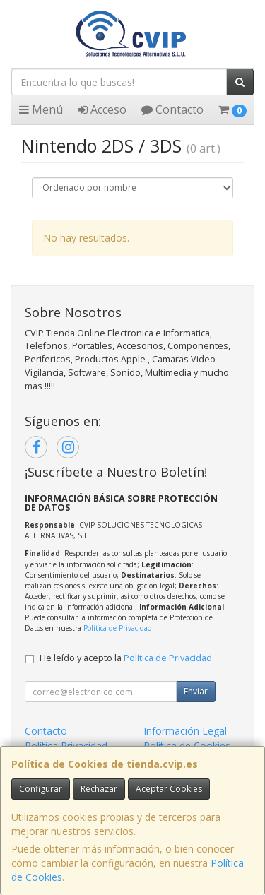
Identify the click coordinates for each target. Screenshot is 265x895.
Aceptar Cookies (169, 789)
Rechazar (99, 789)
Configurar (40, 789)
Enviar (196, 691)
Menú (41, 109)
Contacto (172, 109)
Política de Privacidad (117, 628)
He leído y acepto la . (127, 658)
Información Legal (185, 730)
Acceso (102, 109)
